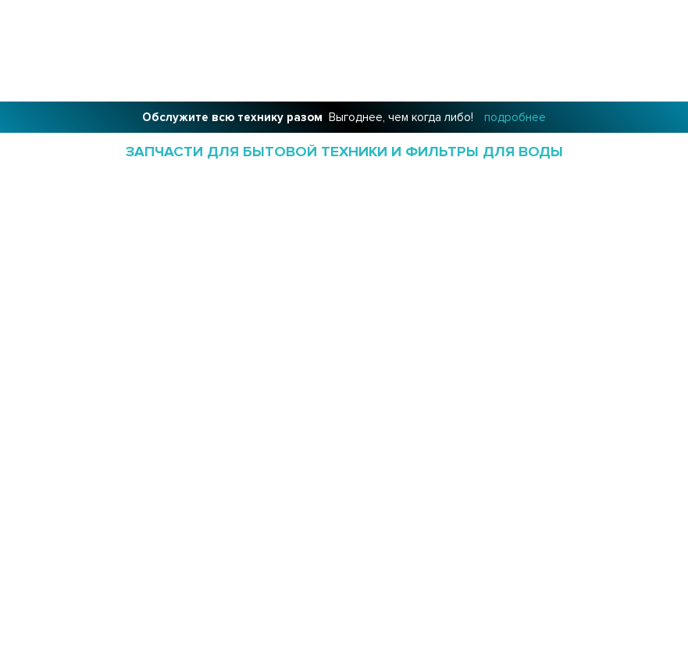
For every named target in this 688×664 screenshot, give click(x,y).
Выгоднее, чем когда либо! (344, 117)
